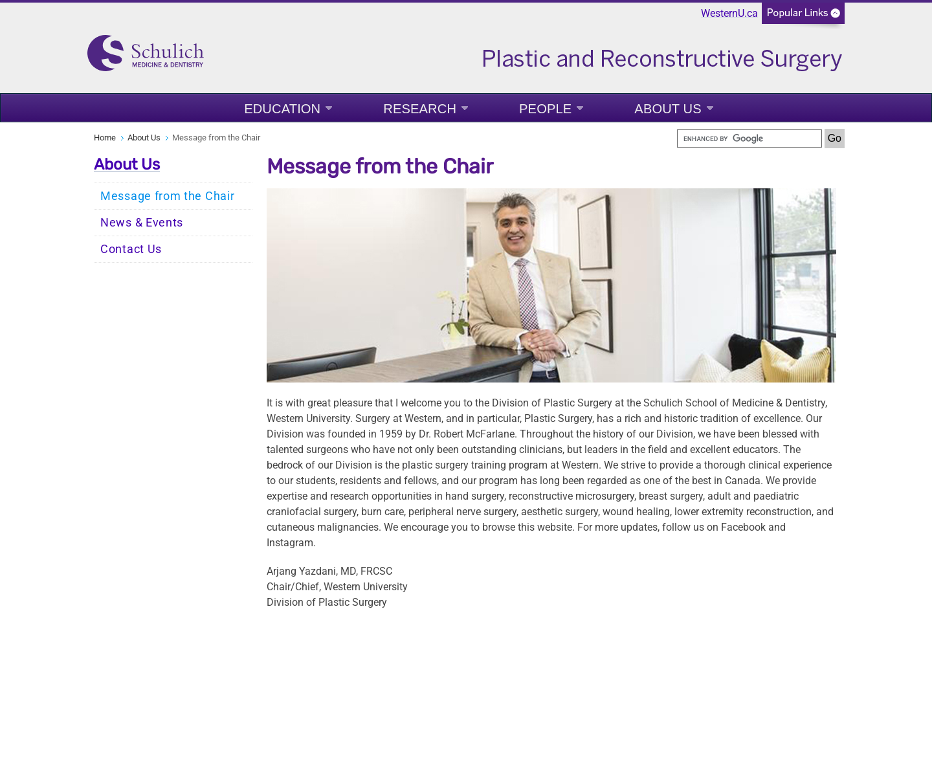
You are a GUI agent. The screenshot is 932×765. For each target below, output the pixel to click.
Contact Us (131, 249)
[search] (749, 138)
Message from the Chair (167, 196)
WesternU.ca (729, 13)
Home (105, 137)
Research (419, 109)
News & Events (141, 222)
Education (282, 109)
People (545, 109)
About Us (667, 109)
